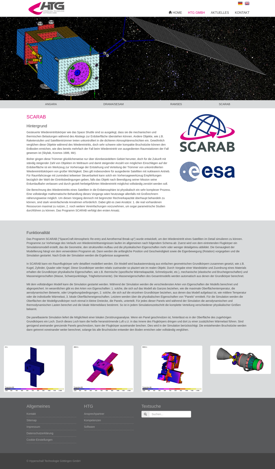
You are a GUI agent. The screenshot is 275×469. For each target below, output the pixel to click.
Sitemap (32, 420)
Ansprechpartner (94, 413)
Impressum (33, 426)
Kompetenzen (92, 420)
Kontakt (242, 12)
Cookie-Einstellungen (39, 439)
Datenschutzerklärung (40, 433)
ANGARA (51, 104)
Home (175, 12)
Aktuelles (220, 12)
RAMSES (176, 104)
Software (89, 426)
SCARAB (224, 104)
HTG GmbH (196, 12)
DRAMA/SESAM (113, 104)
